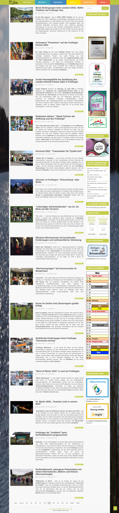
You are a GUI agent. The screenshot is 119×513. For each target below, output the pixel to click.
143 (67, 503)
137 (40, 503)
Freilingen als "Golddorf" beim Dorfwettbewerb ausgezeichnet (51, 433)
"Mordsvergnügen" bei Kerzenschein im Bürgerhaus (56, 269)
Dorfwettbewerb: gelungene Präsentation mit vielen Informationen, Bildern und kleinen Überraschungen (58, 471)
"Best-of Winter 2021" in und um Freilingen (58, 371)
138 (44, 503)
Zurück (21, 503)
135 (31, 503)
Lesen (106, 168)
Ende (78, 503)
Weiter (72, 503)
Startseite (27, 2)
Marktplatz (88, 2)
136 (36, 503)
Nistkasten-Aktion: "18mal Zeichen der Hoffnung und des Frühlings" (55, 117)
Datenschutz (61, 509)
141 (58, 503)
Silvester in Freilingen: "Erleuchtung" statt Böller (57, 181)
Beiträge (42, 2)
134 (27, 503)
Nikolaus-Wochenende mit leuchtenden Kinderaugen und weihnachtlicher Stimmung (58, 238)
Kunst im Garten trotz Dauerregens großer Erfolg (57, 304)
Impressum (52, 509)
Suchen (105, 8)
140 (53, 503)
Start (15, 503)
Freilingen (58, 2)
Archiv (103, 2)
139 (49, 503)
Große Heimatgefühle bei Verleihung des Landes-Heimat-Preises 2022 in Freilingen (57, 80)
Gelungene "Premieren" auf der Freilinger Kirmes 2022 (57, 43)
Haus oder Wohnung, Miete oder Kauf (91, 220)
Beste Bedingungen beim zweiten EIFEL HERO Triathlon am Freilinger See (59, 9)
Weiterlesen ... (79, 38)
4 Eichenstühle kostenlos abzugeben (103, 220)
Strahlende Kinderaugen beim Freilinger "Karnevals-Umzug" (56, 339)
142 (62, 503)
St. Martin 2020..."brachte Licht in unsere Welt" (56, 402)
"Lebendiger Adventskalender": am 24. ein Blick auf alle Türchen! (57, 207)
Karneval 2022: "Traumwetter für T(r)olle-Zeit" (59, 151)
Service (73, 2)
